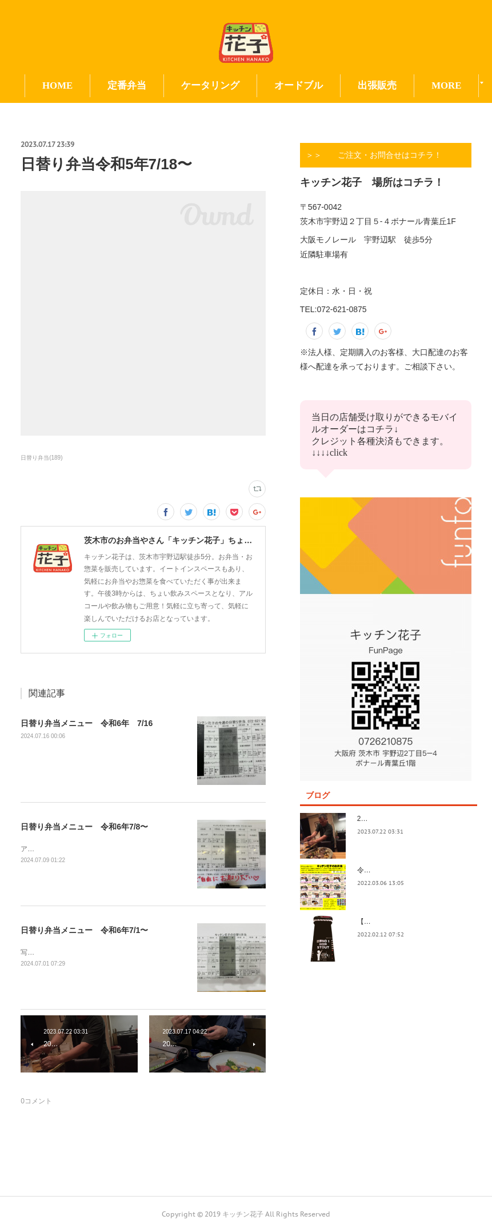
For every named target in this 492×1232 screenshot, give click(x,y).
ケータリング (241, 85)
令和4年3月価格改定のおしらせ (405, 870)
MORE (403, 85)
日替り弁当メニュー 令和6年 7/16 (87, 723)
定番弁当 (157, 85)
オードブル (329, 85)
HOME (88, 85)
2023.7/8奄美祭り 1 (389, 819)
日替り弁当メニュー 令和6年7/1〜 (84, 930)
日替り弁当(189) (41, 457)
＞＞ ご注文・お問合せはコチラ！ (374, 155)
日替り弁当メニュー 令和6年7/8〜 (84, 826)
